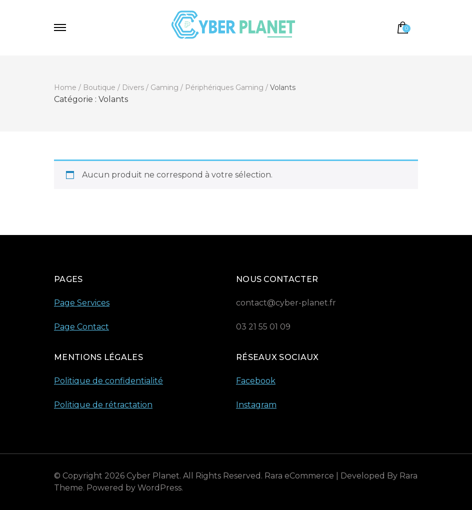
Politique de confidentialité (108, 381)
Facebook (256, 381)
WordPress (160, 487)
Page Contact (81, 327)
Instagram (256, 405)
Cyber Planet (153, 475)
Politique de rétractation (103, 405)
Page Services (82, 303)
